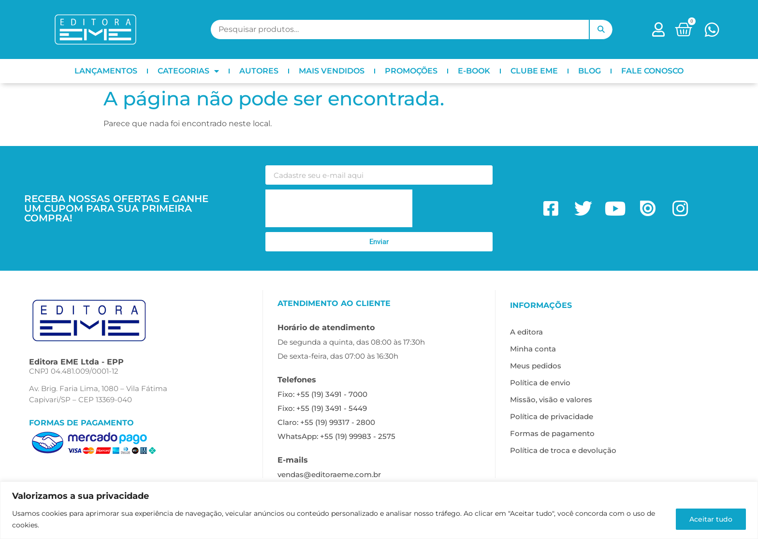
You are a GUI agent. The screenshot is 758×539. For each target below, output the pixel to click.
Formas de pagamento (552, 433)
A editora (526, 331)
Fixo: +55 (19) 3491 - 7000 (322, 394)
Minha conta (533, 348)
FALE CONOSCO (652, 70)
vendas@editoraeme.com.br (329, 474)
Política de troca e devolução (563, 450)
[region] (379, 510)
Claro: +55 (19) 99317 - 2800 (326, 422)
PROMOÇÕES (411, 70)
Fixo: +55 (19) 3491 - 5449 (322, 408)
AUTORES (258, 70)
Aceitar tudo (710, 519)
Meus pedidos (535, 365)
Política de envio (540, 382)
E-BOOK (474, 70)
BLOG (589, 70)
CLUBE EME (534, 70)
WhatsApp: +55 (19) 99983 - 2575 (336, 436)
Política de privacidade (551, 416)
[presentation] (338, 208)
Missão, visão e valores (551, 399)
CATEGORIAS (188, 71)
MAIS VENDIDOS (331, 70)
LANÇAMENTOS (105, 70)
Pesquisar (600, 29)
